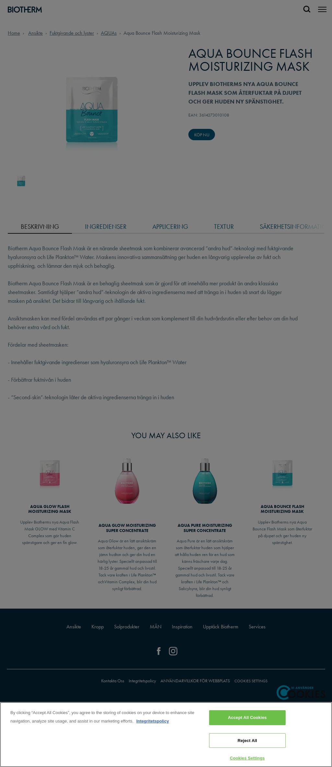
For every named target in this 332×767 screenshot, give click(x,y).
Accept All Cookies (247, 717)
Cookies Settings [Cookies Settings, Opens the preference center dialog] (247, 758)
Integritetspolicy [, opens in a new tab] (152, 721)
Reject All (247, 740)
